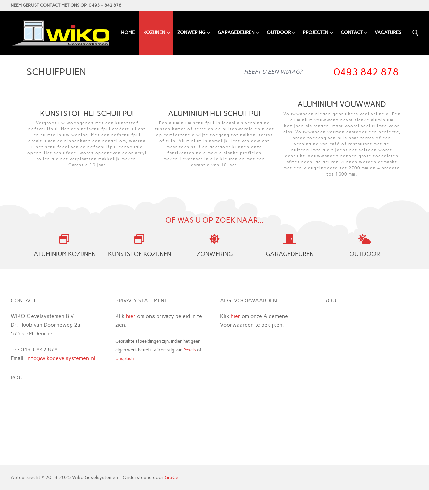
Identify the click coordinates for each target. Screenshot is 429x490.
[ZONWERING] (214, 239)
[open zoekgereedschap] (415, 33)
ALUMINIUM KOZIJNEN (65, 254)
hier (131, 316)
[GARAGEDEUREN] (290, 239)
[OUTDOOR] (365, 239)
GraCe (171, 477)
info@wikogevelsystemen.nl (60, 358)
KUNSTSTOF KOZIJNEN (139, 254)
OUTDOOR (364, 254)
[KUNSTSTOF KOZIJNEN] (139, 239)
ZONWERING (215, 254)
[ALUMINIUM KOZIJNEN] (64, 239)
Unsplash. (125, 358)
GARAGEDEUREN (290, 254)
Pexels (189, 349)
